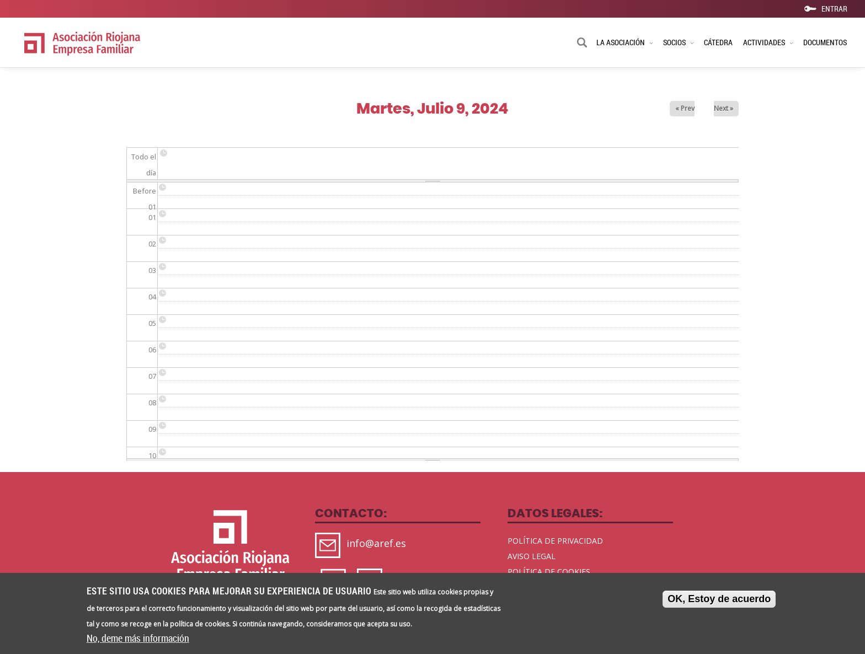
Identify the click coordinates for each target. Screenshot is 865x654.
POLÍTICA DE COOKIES (549, 571)
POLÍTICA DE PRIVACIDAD (555, 540)
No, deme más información (138, 640)
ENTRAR (834, 8)
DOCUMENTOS (825, 42)
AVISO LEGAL (532, 556)
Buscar (582, 43)
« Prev (685, 108)
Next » (723, 108)
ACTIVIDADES (768, 42)
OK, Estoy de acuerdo (719, 601)
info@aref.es (376, 543)
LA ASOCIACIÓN (624, 42)
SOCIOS (678, 42)
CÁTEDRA (718, 42)
